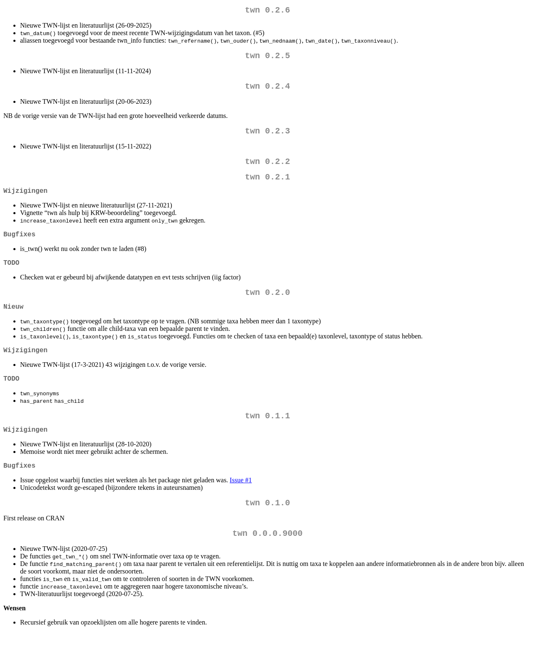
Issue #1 (241, 506)
